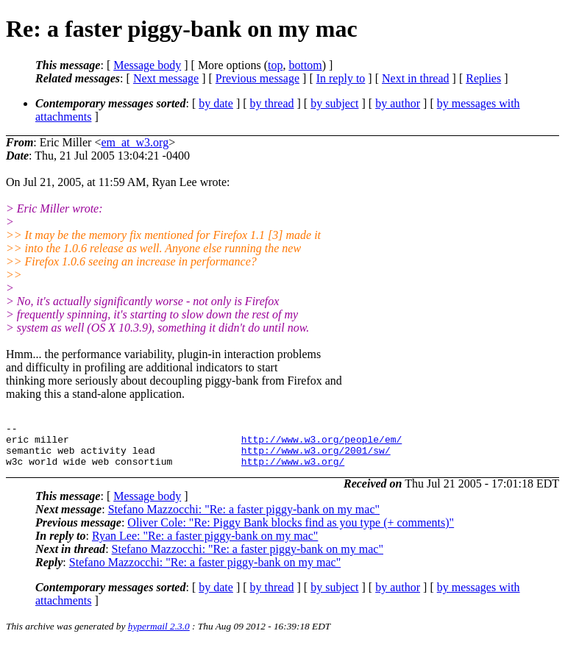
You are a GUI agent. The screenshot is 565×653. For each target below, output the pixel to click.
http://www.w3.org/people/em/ (321, 443)
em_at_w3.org (134, 142)
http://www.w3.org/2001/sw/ (316, 456)
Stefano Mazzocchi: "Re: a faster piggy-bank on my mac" (244, 518)
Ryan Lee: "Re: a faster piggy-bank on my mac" (205, 544)
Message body (147, 65)
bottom (304, 65)
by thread (272, 103)
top (275, 65)
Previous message (257, 78)
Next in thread (415, 78)
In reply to (341, 78)
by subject (334, 103)
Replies (483, 78)
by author (397, 103)
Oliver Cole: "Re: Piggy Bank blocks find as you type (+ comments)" (290, 531)
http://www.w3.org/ (292, 470)
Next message (166, 78)
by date (216, 103)
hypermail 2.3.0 (159, 634)
